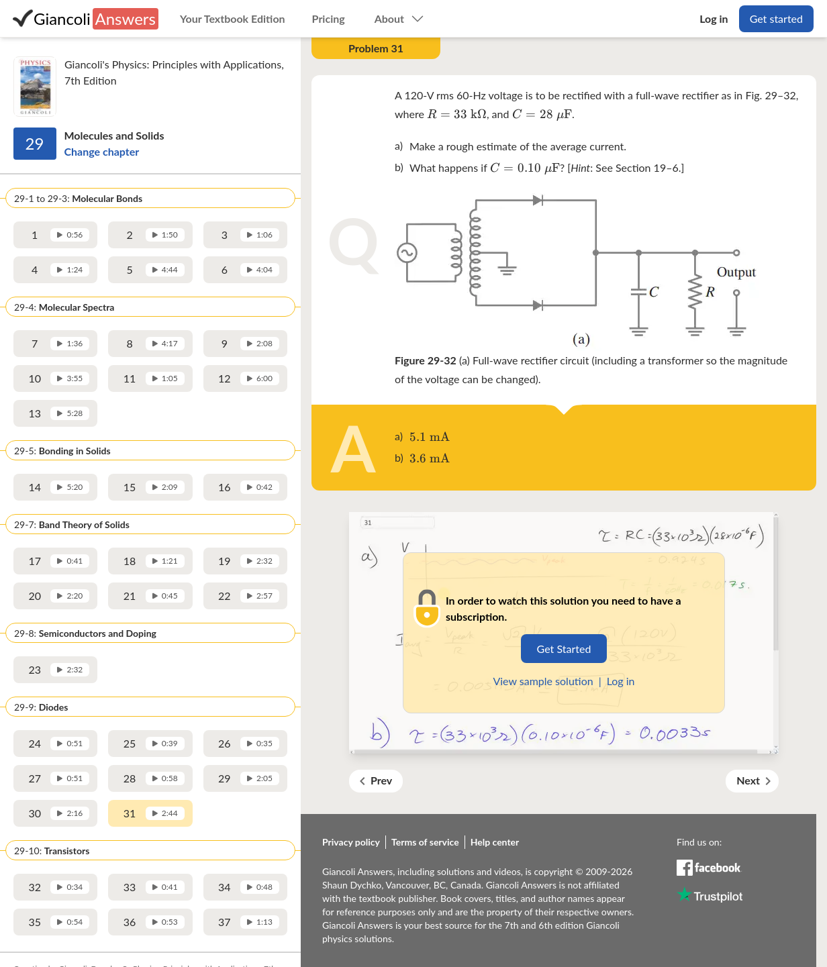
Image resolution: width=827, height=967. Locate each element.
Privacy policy (351, 842)
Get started (776, 18)
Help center (495, 842)
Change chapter (102, 151)
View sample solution (543, 680)
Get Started (564, 648)
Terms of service (425, 842)
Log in (621, 680)
